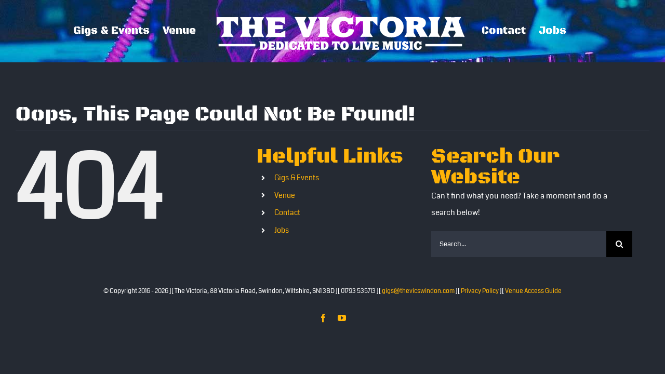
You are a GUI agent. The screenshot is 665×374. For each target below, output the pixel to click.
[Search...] (518, 244)
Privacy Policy (480, 291)
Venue (284, 195)
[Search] (619, 244)
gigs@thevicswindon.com (418, 291)
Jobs (281, 230)
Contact (287, 212)
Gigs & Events (296, 177)
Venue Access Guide (533, 291)
